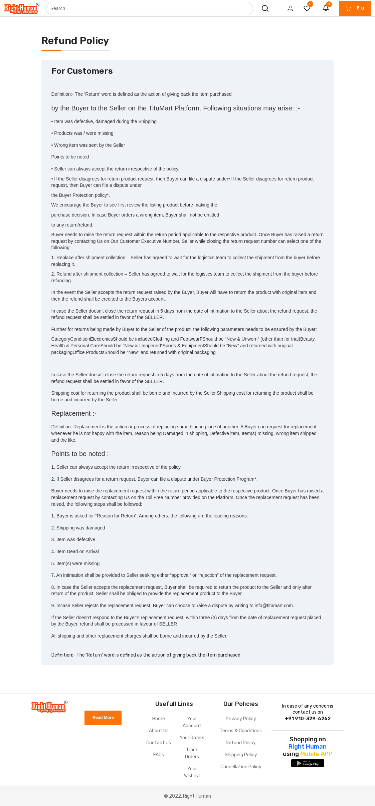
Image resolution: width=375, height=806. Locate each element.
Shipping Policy (241, 755)
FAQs (158, 755)
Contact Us (158, 743)
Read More (103, 717)
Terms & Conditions (241, 731)
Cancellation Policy (240, 767)
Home (158, 719)
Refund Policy (241, 743)
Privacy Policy (241, 719)
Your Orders (192, 738)
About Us (159, 731)
